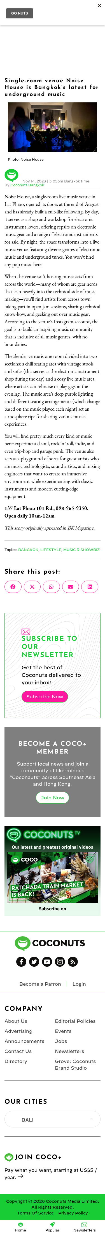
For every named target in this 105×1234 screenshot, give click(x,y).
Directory (15, 1061)
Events (63, 1031)
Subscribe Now (44, 696)
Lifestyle (50, 550)
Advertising (18, 1031)
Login (97, 8)
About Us (15, 1021)
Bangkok (28, 550)
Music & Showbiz (81, 550)
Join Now (52, 797)
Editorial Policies (75, 1021)
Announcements (24, 1041)
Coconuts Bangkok (27, 185)
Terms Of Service (35, 1213)
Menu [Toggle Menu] (8, 8)
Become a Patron (40, 984)
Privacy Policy (73, 1213)
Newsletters (69, 1051)
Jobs (61, 1041)
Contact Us (18, 1051)
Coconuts (58, 8)
